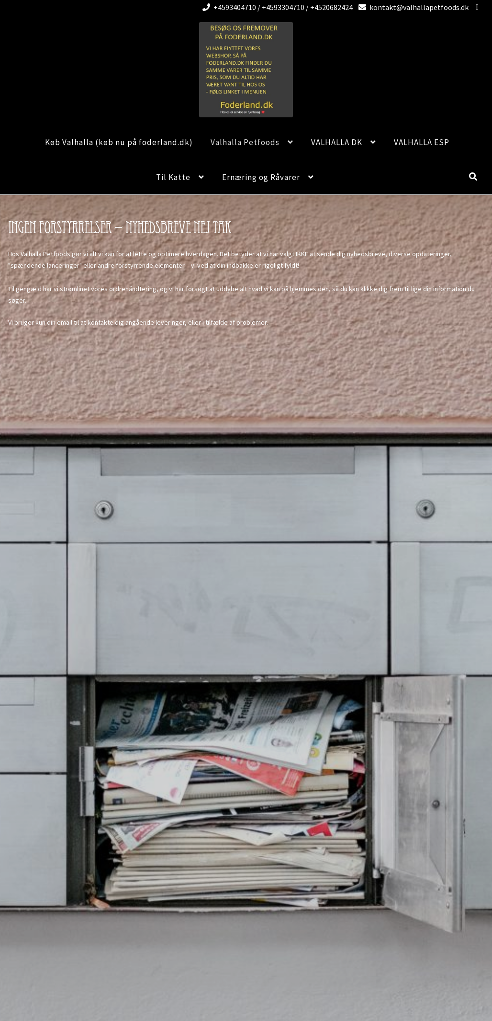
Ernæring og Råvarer (261, 177)
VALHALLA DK (336, 142)
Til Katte (173, 177)
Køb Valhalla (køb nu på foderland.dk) (119, 142)
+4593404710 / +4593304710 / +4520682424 (276, 7)
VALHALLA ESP (421, 142)
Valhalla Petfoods (245, 142)
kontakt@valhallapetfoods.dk (412, 7)
